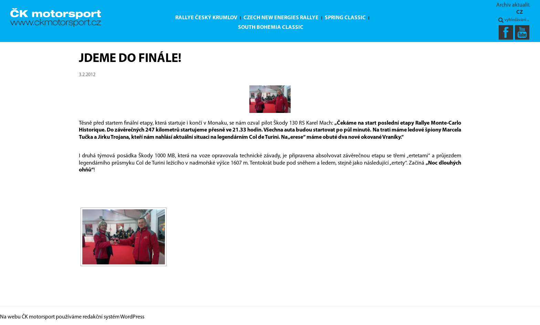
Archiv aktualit (513, 5)
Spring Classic (345, 18)
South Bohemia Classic (270, 27)
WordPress (132, 317)
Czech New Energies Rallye (281, 18)
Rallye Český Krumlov (206, 18)
